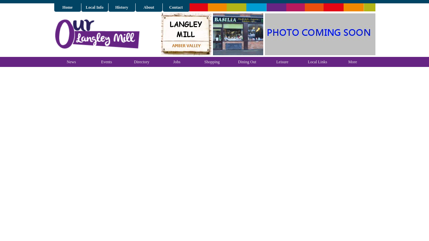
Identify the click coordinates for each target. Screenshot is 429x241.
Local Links (317, 62)
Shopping (212, 62)
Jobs (176, 62)
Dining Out (247, 62)
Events (106, 62)
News (71, 62)
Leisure (282, 62)
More (352, 62)
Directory (141, 62)
